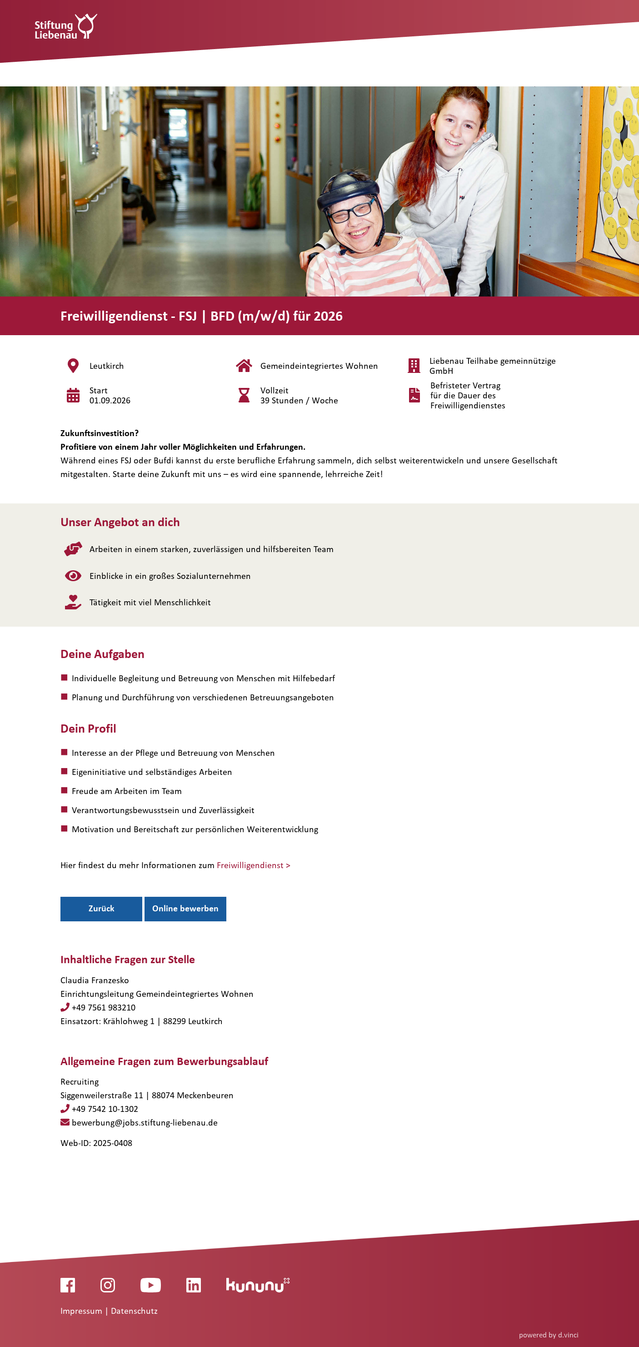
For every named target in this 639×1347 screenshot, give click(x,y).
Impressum (82, 1311)
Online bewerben (185, 908)
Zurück (102, 908)
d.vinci (568, 1334)
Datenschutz (134, 1311)
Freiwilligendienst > (253, 865)
